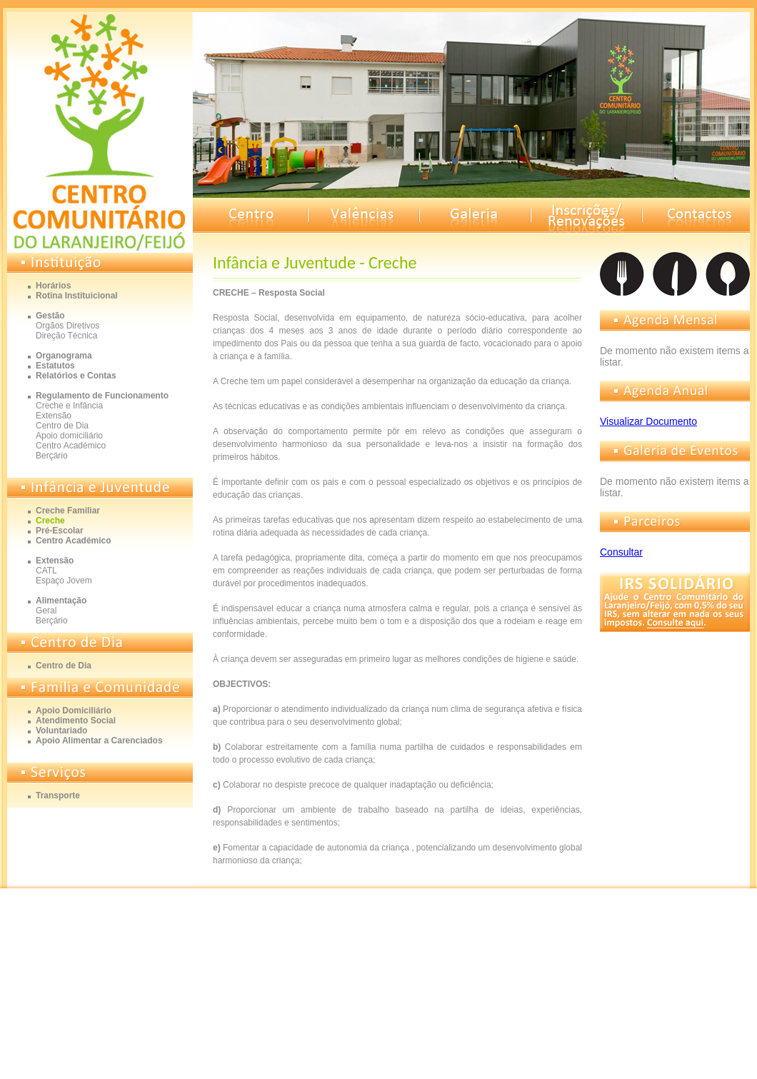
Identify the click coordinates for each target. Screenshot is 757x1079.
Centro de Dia (62, 426)
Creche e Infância (69, 406)
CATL (46, 571)
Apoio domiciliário (69, 436)
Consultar (621, 552)
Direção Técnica (66, 336)
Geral (46, 611)
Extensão (53, 416)
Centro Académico (71, 446)
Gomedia (724, 908)
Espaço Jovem (64, 581)
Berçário (52, 456)
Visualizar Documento (648, 421)
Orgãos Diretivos (67, 326)
